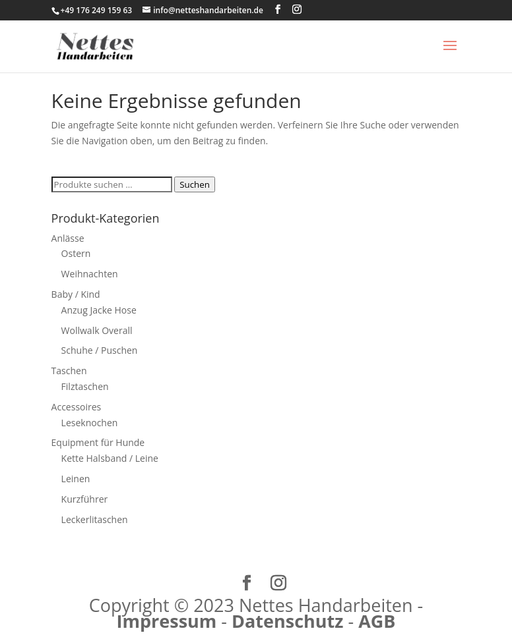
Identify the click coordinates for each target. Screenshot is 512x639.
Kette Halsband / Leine (109, 458)
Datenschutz (287, 621)
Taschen (69, 370)
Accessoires (76, 407)
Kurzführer (84, 499)
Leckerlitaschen (94, 519)
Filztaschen (85, 386)
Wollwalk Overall (97, 330)
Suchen (194, 184)
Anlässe (67, 238)
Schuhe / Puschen (99, 350)
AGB (376, 621)
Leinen (75, 478)
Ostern (76, 253)
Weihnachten (89, 273)
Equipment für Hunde (98, 442)
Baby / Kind (75, 294)
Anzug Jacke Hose (99, 310)
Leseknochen (89, 422)
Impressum (166, 621)
